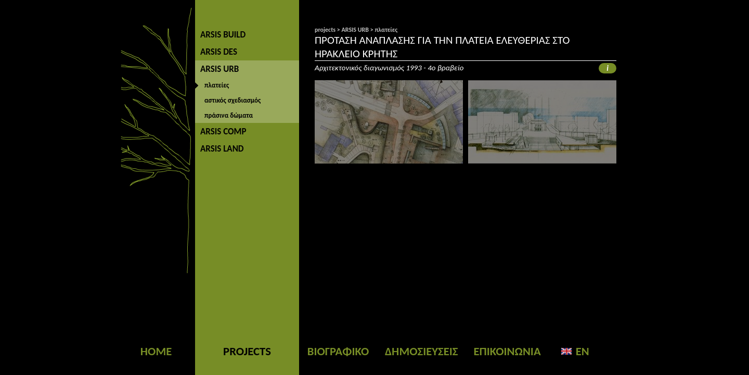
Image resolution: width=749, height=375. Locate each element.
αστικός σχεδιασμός (232, 100)
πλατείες (216, 85)
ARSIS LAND (222, 148)
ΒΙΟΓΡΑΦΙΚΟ (338, 351)
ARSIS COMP (223, 131)
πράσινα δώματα (228, 115)
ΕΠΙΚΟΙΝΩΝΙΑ (506, 351)
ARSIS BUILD (223, 34)
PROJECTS (247, 351)
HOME (156, 351)
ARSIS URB (219, 69)
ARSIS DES (218, 51)
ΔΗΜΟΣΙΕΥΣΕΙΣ (421, 351)
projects (325, 29)
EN (582, 351)
